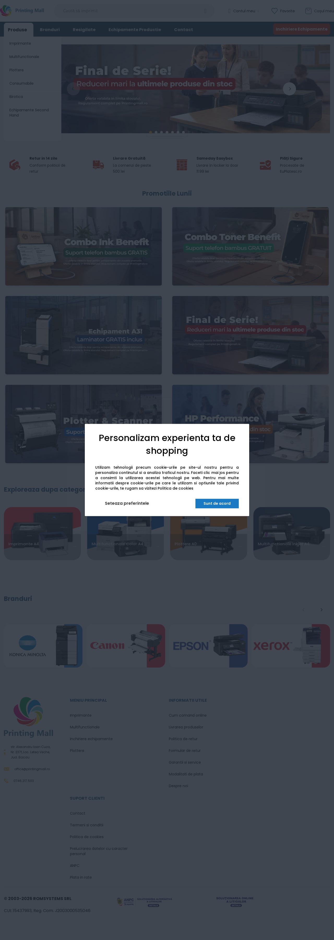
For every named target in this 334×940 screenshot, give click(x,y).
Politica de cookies (175, 488)
